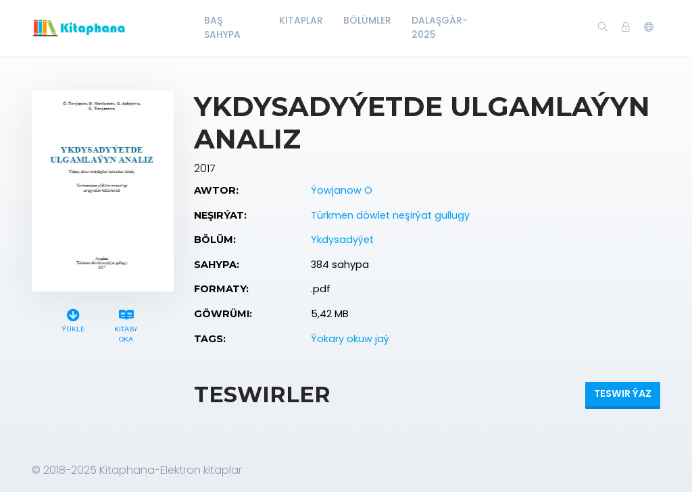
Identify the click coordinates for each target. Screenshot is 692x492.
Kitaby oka (126, 324)
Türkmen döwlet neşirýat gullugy (390, 215)
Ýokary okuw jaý (350, 339)
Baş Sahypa (222, 27)
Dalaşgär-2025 (440, 27)
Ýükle (72, 319)
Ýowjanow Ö (341, 190)
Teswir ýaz (622, 393)
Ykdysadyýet (342, 239)
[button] (648, 27)
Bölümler (367, 20)
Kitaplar (301, 20)
